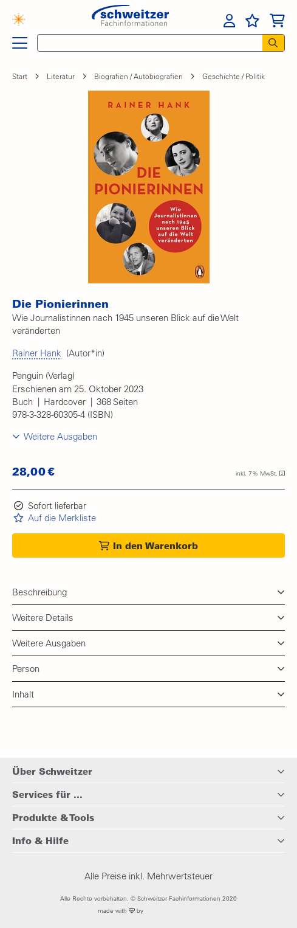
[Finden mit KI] (24, 21)
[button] (149, 187)
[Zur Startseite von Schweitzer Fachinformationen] (130, 19)
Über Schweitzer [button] (52, 771)
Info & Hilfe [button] (40, 840)
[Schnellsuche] (146, 42)
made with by (148, 911)
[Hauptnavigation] (19, 43)
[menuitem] (229, 20)
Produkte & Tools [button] (53, 817)
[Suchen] (273, 43)
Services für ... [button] (47, 794)
